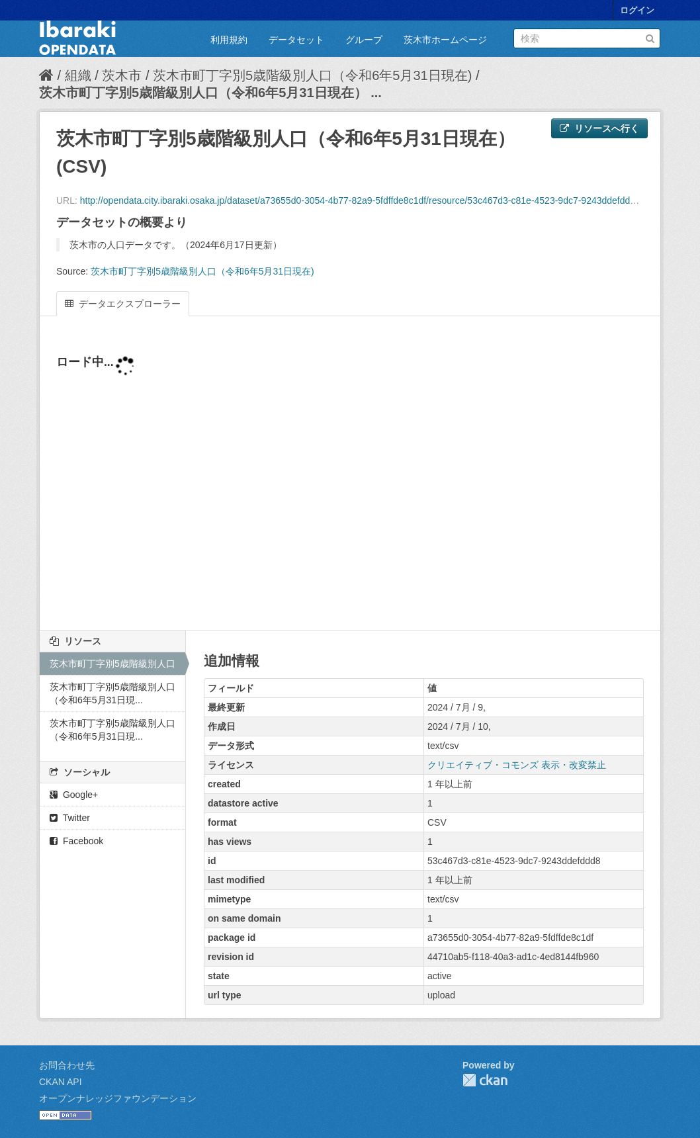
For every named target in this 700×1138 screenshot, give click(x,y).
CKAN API (60, 1081)
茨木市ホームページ (445, 39)
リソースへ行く (599, 128)
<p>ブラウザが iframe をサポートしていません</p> (350, 481)
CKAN (484, 1080)
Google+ (74, 794)
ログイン (637, 10)
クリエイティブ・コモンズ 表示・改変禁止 (516, 765)
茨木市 (122, 75)
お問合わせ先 (67, 1065)
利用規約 (228, 39)
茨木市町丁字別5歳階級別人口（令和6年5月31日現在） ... (210, 92)
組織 (78, 75)
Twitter (70, 817)
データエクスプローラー (123, 303)
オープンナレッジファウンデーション (118, 1098)
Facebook (76, 841)
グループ (363, 39)
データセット (296, 39)
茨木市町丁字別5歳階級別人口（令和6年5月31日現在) (312, 75)
